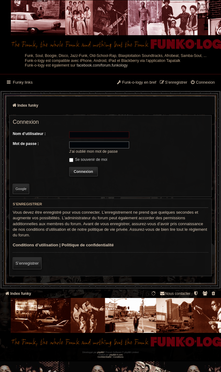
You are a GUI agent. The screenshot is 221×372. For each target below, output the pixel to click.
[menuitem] (202, 82)
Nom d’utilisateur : (29, 134)
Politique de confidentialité (88, 245)
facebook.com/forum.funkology (102, 65)
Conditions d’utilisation (35, 245)
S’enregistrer (27, 263)
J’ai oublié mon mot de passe (93, 151)
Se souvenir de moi (88, 159)
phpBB (100, 352)
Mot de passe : (26, 144)
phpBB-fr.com (116, 355)
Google (21, 189)
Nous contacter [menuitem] (175, 293)
